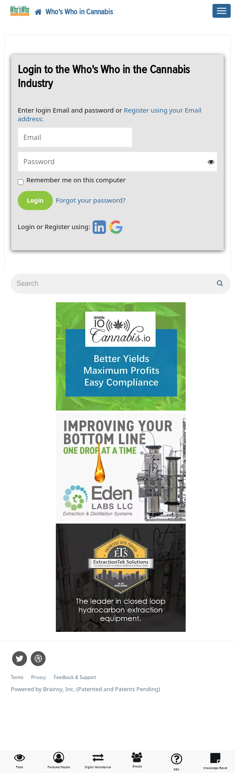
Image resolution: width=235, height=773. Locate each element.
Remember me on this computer (76, 180)
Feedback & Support (75, 677)
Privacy (38, 677)
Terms (17, 677)
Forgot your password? (91, 200)
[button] (59, 761)
